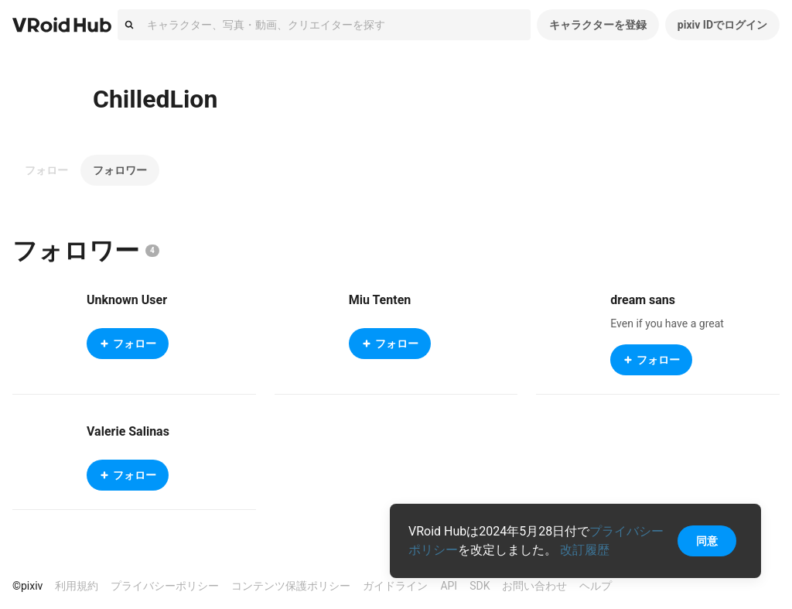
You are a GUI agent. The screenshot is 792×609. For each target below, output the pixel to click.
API (448, 586)
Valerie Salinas (128, 431)
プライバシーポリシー (165, 586)
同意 (707, 541)
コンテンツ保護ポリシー (290, 586)
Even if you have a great (667, 323)
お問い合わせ (534, 586)
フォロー (46, 170)
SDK (479, 586)
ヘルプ (595, 586)
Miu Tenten (380, 300)
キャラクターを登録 (598, 25)
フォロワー (120, 170)
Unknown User (127, 300)
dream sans (642, 300)
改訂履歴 (584, 549)
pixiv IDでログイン (722, 25)
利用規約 (76, 586)
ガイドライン (395, 586)
